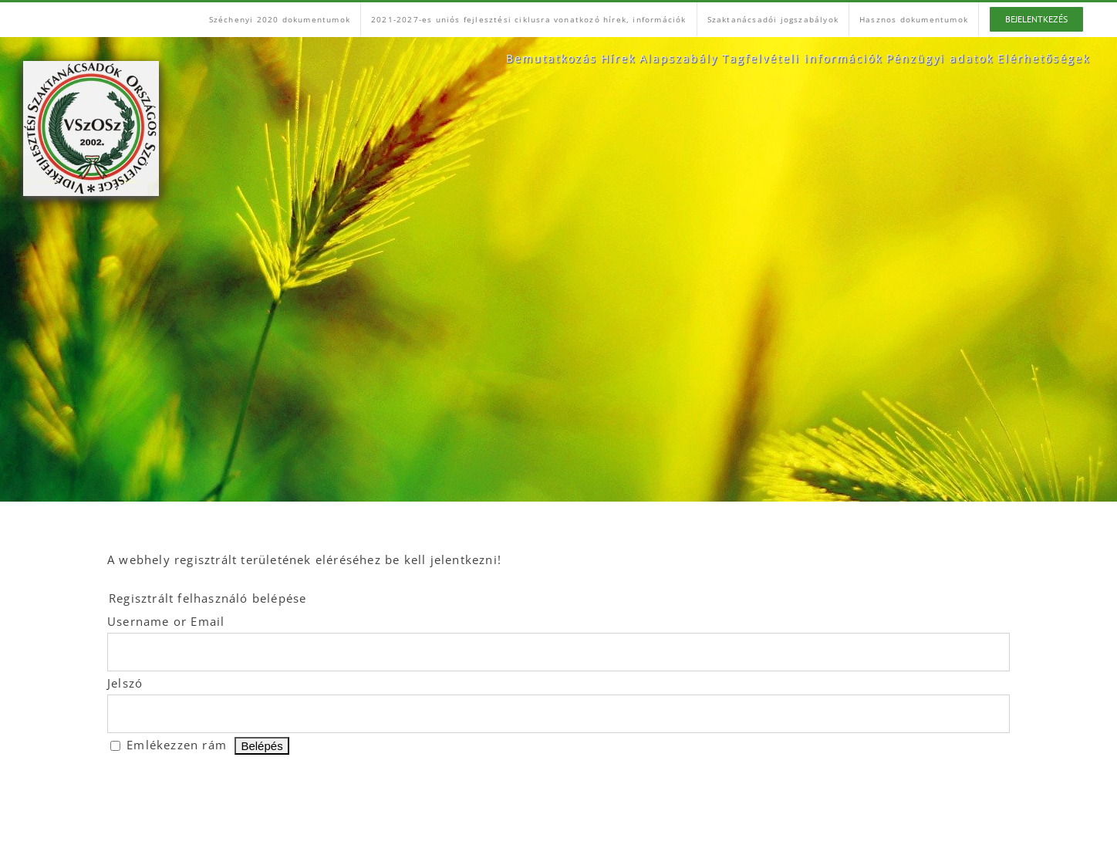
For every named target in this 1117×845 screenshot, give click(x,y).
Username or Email (165, 621)
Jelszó (125, 683)
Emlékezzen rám (177, 744)
